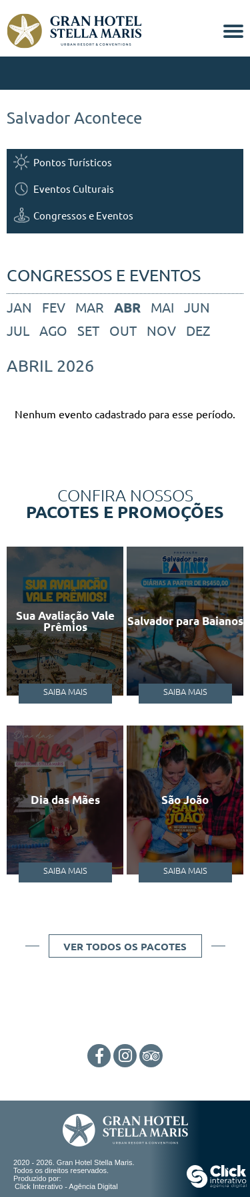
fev (53, 307)
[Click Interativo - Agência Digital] (217, 1185)
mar (89, 307)
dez (198, 330)
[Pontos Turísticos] (125, 162)
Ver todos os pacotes (125, 946)
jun (197, 307)
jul (18, 330)
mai (162, 307)
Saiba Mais (65, 691)
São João (185, 800)
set (88, 330)
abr (127, 307)
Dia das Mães (65, 800)
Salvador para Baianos (185, 621)
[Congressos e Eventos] (125, 215)
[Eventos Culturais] (125, 188)
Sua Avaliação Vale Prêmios (65, 621)
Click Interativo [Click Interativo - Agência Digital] (66, 1186)
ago (53, 330)
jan (19, 307)
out (123, 330)
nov (161, 330)
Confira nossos (125, 502)
